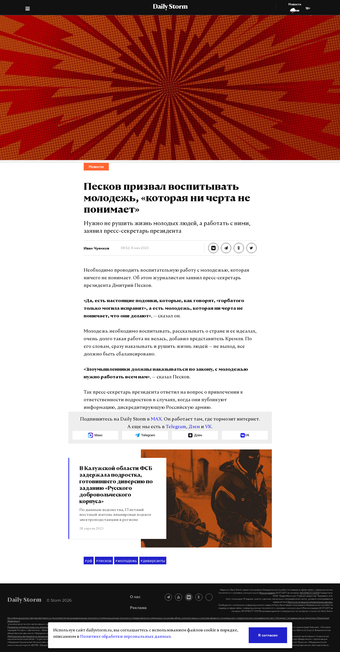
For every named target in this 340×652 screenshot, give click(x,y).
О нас (135, 596)
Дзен (194, 427)
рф (88, 560)
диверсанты (153, 560)
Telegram (176, 427)
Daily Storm (170, 7)
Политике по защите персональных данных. (310, 602)
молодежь (126, 560)
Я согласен (268, 635)
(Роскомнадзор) (267, 593)
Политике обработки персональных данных (125, 637)
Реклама (138, 607)
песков (104, 560)
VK (208, 427)
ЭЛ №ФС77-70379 (309, 593)
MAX (156, 419)
